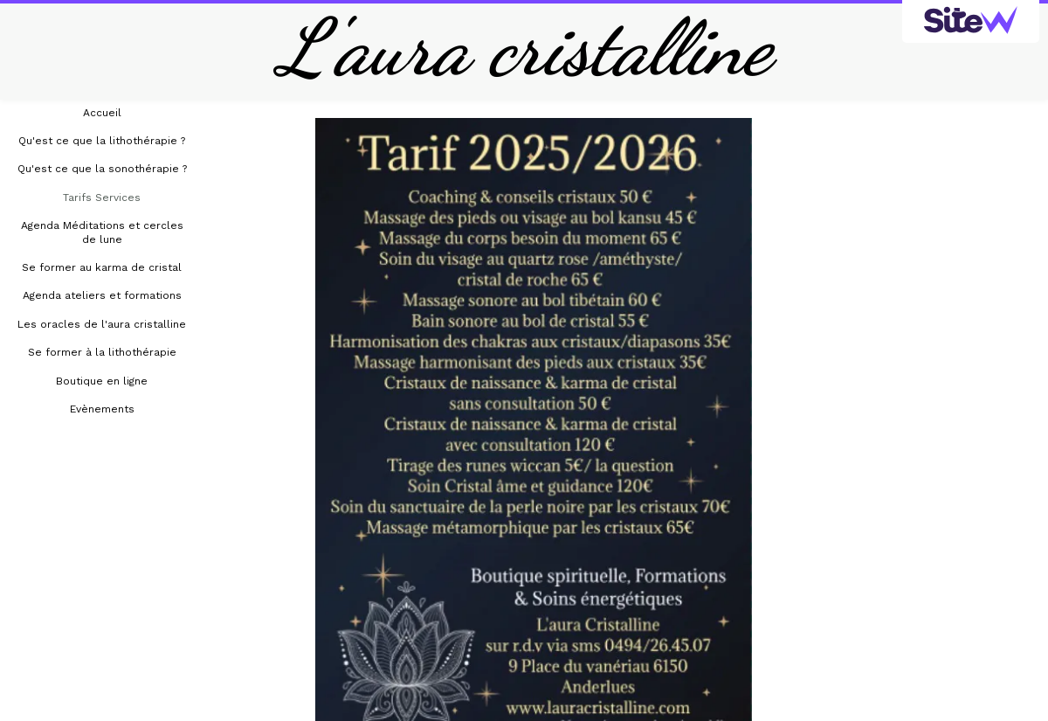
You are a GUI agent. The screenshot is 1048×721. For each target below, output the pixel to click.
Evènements (102, 409)
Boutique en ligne (102, 381)
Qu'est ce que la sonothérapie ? (102, 169)
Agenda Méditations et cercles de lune (102, 232)
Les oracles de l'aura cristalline (101, 324)
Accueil (102, 113)
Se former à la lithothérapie (102, 352)
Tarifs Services (102, 197)
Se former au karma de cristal (102, 267)
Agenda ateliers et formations (102, 295)
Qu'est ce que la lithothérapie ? (101, 141)
